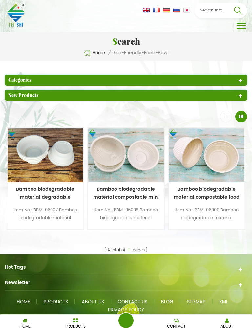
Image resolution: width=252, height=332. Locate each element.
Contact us (132, 302)
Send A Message (126, 320)
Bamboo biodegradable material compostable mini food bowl (126, 193)
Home (94, 52)
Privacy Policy (126, 310)
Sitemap (196, 302)
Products (56, 302)
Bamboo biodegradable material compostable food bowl (207, 193)
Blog (167, 302)
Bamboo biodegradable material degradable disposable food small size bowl (45, 193)
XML (223, 302)
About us (93, 302)
